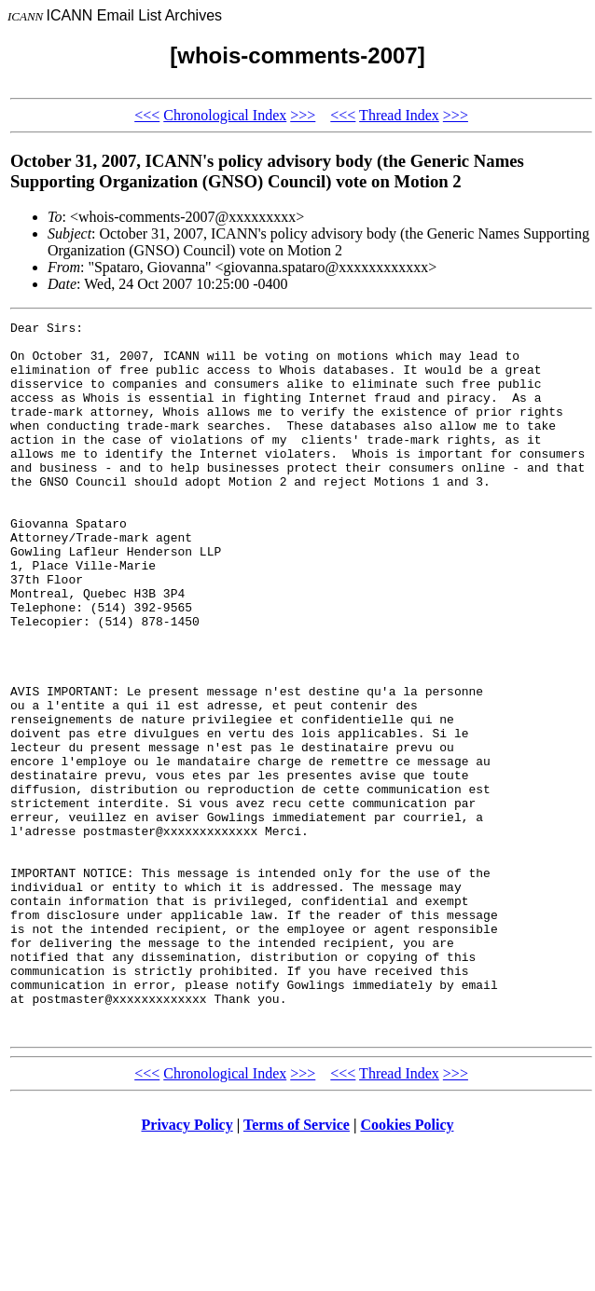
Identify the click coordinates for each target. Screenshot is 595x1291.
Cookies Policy (407, 1267)
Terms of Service (296, 1267)
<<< (146, 115)
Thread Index (399, 115)
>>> (302, 115)
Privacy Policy (187, 1267)
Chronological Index (224, 115)
